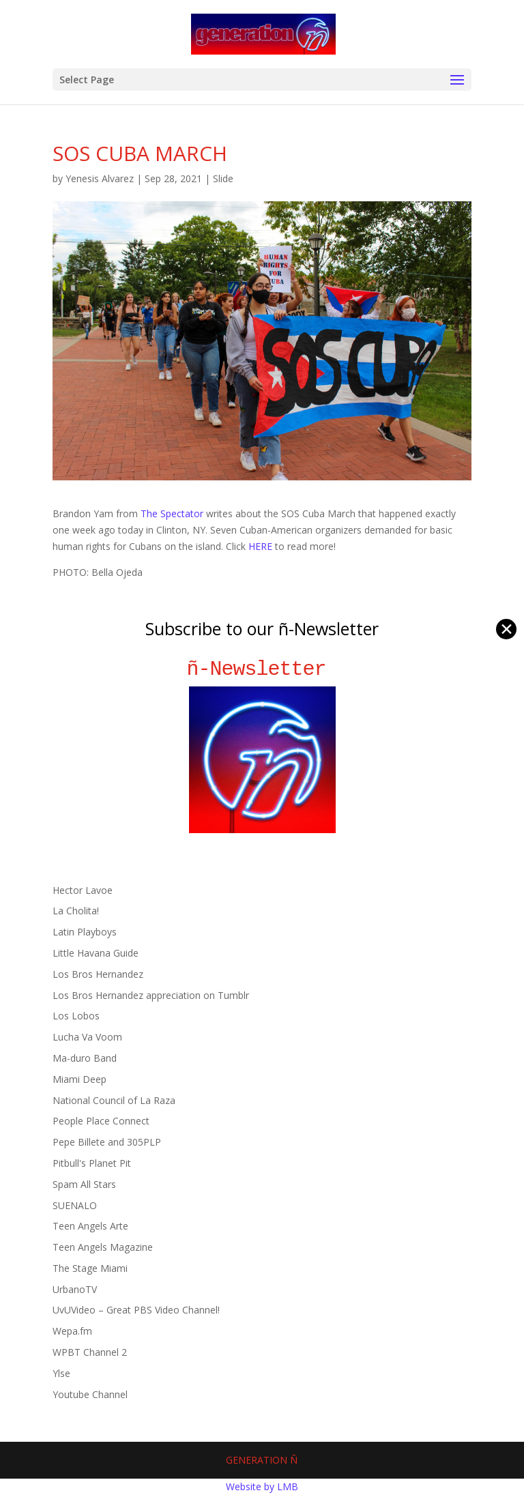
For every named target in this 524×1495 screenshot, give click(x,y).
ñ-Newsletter (262, 669)
